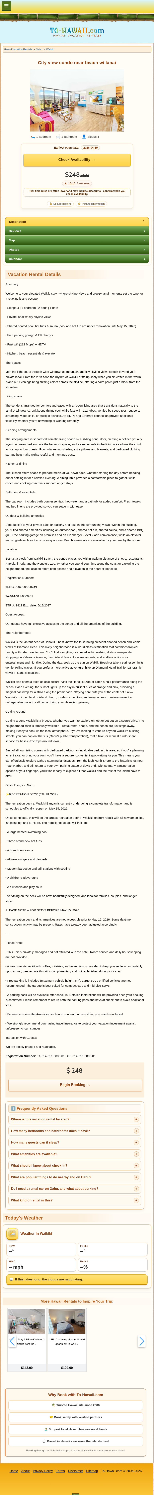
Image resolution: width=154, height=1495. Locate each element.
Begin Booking (72, 1085)
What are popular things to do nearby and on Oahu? (51, 1177)
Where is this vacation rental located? (40, 1119)
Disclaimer (75, 1462)
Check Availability (74, 160)
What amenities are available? (34, 1154)
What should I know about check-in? (39, 1165)
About (25, 1462)
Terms (60, 1462)
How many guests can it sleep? (35, 1142)
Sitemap (92, 1462)
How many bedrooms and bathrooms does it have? (50, 1131)
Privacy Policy (43, 1462)
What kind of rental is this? (32, 1200)
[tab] (77, 221)
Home (13, 1462)
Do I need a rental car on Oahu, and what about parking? (54, 1188)
